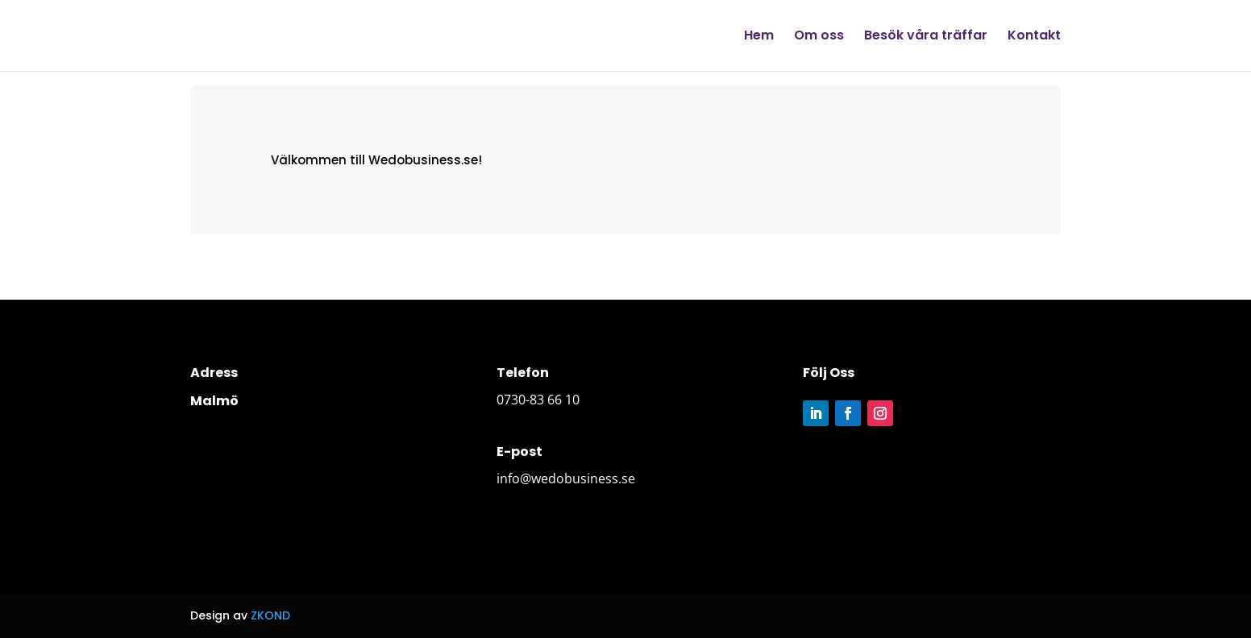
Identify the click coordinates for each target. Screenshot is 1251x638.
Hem (759, 37)
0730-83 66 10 (538, 399)
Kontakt (1034, 37)
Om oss (819, 37)
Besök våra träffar (925, 37)
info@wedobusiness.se (566, 478)
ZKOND (270, 615)
